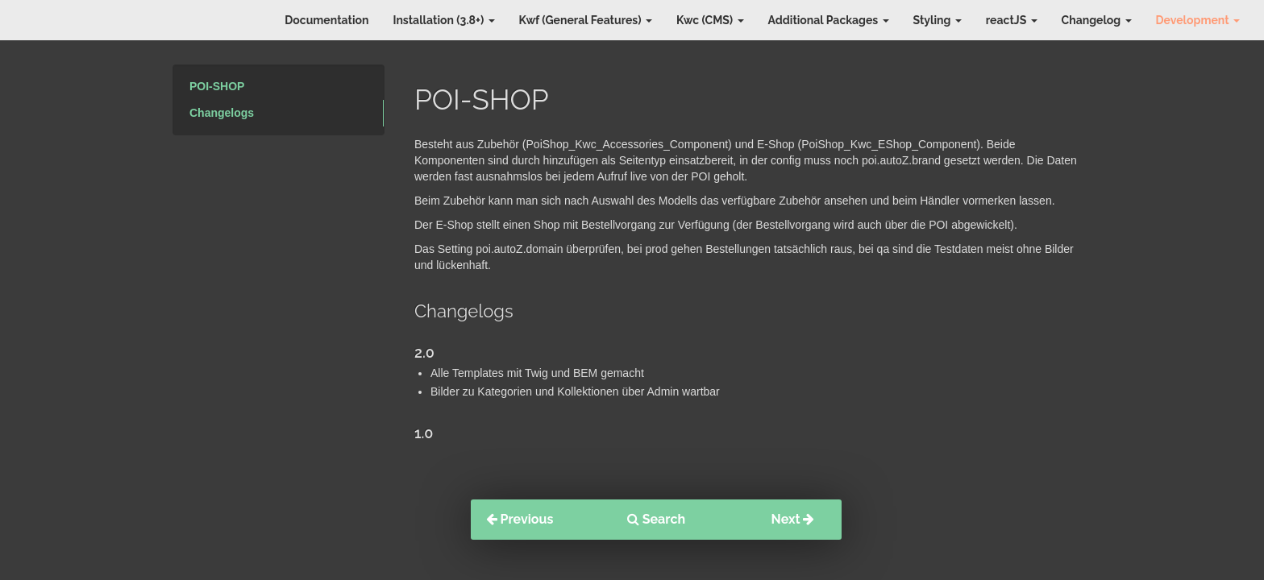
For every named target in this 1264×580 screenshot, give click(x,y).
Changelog (1097, 20)
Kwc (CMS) (710, 20)
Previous (520, 519)
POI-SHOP (216, 86)
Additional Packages (828, 20)
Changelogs (221, 112)
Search (656, 519)
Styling (937, 20)
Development (1198, 20)
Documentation (326, 20)
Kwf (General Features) (585, 20)
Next (793, 519)
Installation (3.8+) (443, 20)
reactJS (1011, 20)
